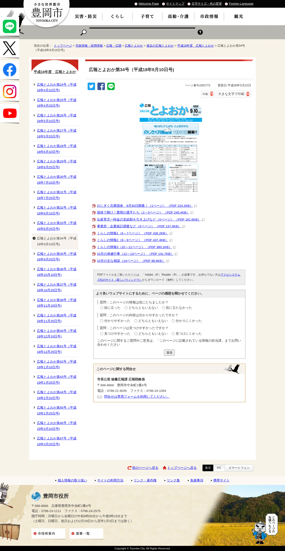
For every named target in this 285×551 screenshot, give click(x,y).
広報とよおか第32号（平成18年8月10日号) (56, 210)
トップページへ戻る (182, 468)
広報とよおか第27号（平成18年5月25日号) (56, 133)
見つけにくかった (189, 333)
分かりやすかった (117, 321)
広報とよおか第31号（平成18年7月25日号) (56, 195)
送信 (169, 352)
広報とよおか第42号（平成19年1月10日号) (56, 364)
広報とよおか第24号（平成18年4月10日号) (56, 87)
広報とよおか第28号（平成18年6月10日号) (56, 148)
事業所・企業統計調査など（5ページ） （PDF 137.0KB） (141, 226)
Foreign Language (241, 3)
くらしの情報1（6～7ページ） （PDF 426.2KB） (134, 233)
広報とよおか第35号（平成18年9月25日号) (56, 256)
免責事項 (196, 480)
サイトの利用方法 (110, 480)
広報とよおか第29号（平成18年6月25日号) (56, 164)
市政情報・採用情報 (89, 45)
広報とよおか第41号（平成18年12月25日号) (56, 349)
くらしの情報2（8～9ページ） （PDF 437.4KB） (134, 240)
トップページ (63, 45)
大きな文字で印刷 (231, 94)
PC (219, 468)
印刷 (205, 94)
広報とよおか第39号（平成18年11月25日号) (56, 318)
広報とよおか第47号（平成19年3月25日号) (56, 441)
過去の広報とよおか (160, 45)
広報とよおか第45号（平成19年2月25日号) (56, 410)
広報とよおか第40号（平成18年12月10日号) (56, 333)
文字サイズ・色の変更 (207, 3)
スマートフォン (239, 468)
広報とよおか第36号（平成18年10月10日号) (56, 272)
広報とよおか (134, 45)
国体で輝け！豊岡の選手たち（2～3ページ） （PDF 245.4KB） (145, 212)
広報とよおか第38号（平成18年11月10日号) (56, 302)
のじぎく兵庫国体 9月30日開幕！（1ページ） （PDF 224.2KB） (147, 205)
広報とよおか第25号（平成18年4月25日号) (56, 102)
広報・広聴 (113, 45)
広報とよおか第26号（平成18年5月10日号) (56, 118)
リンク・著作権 (145, 480)
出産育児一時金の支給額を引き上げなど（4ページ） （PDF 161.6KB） (151, 219)
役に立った (112, 307)
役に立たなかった (179, 307)
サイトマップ (175, 3)
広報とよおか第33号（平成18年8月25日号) (56, 225)
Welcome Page (149, 3)
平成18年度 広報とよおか (195, 45)
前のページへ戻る (145, 468)
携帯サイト (221, 480)
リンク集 (173, 480)
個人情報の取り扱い (72, 480)
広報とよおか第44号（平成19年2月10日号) (56, 395)
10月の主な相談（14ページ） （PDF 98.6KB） (133, 261)
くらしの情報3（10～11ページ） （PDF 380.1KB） (136, 247)
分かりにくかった (189, 321)
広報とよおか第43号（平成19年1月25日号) (56, 379)
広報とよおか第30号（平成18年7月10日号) (56, 179)
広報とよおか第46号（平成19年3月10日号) (56, 425)
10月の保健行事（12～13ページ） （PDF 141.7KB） (137, 254)
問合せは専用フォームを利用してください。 (137, 396)
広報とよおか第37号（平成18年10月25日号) (56, 287)
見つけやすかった (117, 333)
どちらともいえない (143, 307)
